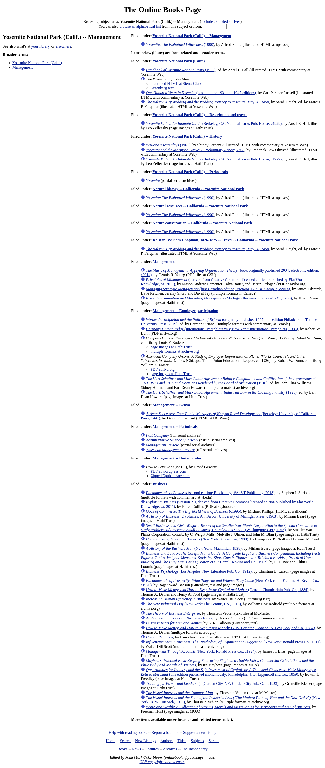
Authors (166, 741)
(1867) (179, 618)
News (136, 749)
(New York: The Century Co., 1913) (193, 604)
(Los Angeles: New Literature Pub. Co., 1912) (199, 571)
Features (152, 749)
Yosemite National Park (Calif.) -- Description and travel (199, 115)
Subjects (197, 741)
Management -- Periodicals (175, 426)
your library (40, 46)
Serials (214, 741)
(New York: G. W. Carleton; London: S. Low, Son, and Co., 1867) (230, 628)
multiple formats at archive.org (175, 351)
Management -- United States (177, 458)
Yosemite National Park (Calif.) (37, 63)
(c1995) (193, 511)
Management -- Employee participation (185, 311)
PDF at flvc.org (163, 369)
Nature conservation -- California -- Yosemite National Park (202, 223)
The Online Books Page (162, 9)
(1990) (180, 44)
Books (122, 749)
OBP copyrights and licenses (161, 762)
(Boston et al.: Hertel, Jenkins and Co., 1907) (231, 557)
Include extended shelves (220, 22)
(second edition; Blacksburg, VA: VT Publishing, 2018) (210, 493)
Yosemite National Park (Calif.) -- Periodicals (190, 172)
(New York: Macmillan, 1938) (194, 548)
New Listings (145, 741)
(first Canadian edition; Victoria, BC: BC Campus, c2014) (218, 289)
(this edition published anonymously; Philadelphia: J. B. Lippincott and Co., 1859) (228, 672)
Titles (181, 741)
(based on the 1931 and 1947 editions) (201, 93)
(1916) (228, 381)
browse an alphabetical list (140, 26)
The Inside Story (195, 749)
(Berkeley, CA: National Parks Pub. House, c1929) (214, 123)
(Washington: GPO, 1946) (229, 527)
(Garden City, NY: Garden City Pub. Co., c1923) (212, 683)
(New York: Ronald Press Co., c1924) (201, 651)
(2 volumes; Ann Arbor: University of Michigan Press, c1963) (211, 516)
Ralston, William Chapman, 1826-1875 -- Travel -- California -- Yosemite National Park (225, 240)
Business (160, 484)
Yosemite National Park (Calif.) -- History (187, 136)
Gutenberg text (162, 88)
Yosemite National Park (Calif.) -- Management (191, 36)
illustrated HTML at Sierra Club (176, 83)
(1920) (221, 392)
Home (110, 741)
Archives (170, 749)
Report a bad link (165, 732)
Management (22, 67)
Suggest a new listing (199, 732)
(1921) (180, 70)
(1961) (168, 145)
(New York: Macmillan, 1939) (197, 539)
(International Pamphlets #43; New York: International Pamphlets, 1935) (222, 329)
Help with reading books (128, 732)
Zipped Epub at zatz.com (170, 476)
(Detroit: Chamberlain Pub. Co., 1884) (227, 590)
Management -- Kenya (171, 405)
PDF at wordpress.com (168, 471)
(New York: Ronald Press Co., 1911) (233, 642)
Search (125, 741)
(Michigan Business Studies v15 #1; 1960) (219, 298)
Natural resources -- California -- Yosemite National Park (200, 206)
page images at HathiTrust (171, 347)
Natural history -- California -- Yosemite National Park (198, 189)
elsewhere (63, 46)
